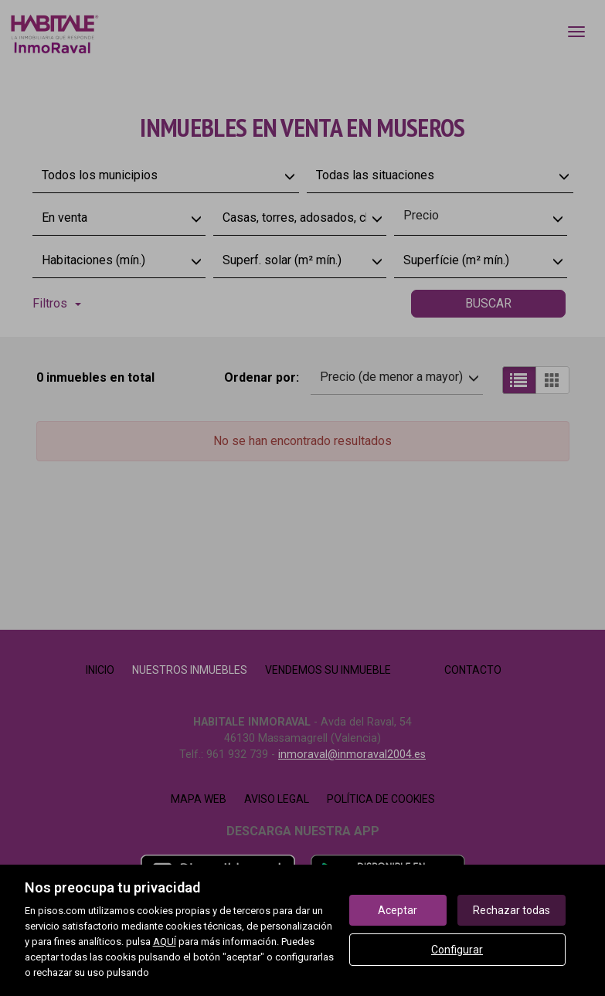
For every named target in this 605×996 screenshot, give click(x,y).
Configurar (457, 949)
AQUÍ (164, 941)
